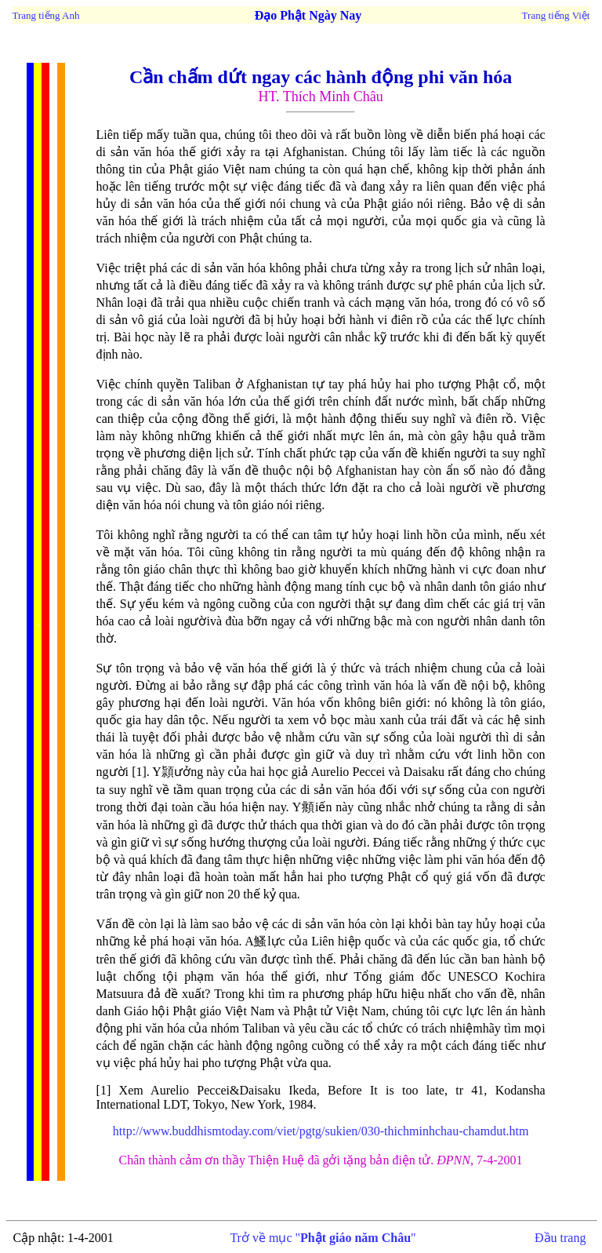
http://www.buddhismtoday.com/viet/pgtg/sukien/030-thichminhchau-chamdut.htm (321, 1131)
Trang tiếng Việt (556, 15)
